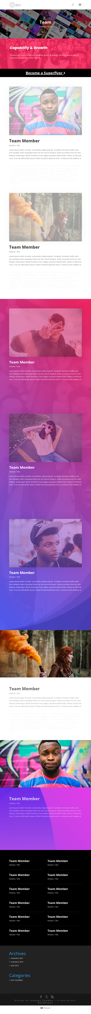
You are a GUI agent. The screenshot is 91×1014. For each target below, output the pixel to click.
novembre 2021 (17, 958)
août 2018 (15, 965)
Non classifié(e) (17, 980)
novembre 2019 (17, 962)
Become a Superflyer (45, 72)
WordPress (45, 1002)
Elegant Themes (41, 1000)
